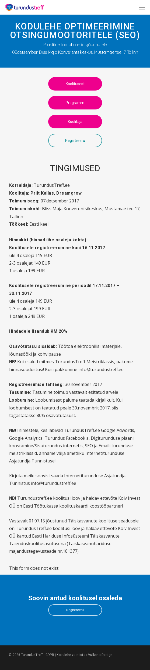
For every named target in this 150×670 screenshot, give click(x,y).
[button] (142, 7)
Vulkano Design (100, 655)
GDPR (50, 655)
